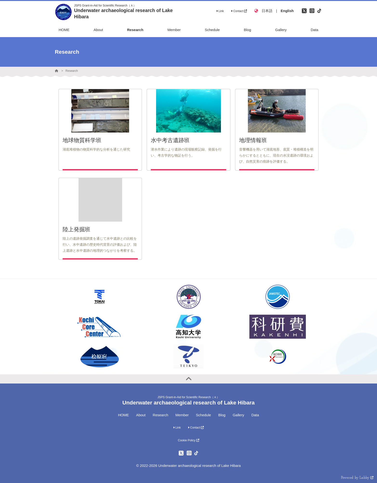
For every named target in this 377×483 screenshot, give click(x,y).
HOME (123, 415)
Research (72, 71)
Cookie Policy (188, 440)
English (287, 11)
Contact (239, 11)
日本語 (267, 11)
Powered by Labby (357, 478)
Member (182, 415)
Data (255, 415)
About (141, 415)
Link (220, 11)
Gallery (238, 415)
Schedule (203, 415)
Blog (221, 415)
